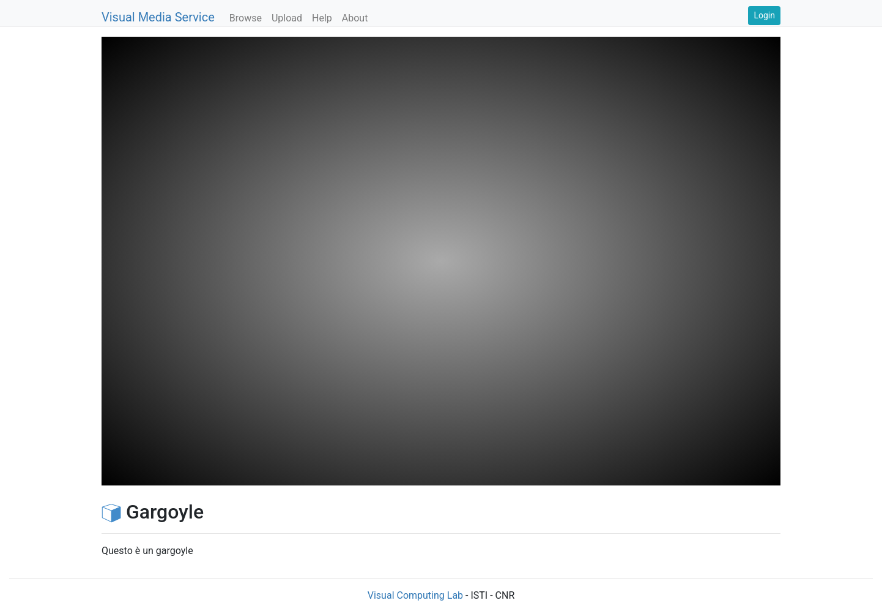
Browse (245, 18)
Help (322, 18)
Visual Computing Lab (415, 595)
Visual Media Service (158, 17)
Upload (287, 18)
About (355, 18)
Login (764, 15)
